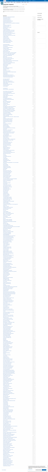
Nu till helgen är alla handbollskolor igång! (7, 227)
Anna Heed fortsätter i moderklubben (7, 441)
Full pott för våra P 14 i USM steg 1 (6, 215)
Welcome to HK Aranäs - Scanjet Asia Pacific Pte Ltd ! (8, 393)
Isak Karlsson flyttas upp (5, 389)
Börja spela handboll (5, 97)
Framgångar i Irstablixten (5, 36)
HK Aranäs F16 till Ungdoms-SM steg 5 (7, 151)
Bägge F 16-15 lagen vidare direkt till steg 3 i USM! (8, 213)
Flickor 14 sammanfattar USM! (6, 177)
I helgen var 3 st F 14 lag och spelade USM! (7, 220)
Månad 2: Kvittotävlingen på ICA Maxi (7, 101)
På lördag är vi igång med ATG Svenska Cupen (8, 95)
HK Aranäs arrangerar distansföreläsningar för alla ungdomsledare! (10, 286)
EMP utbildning (4, 339)
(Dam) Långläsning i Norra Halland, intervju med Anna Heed (9, 106)
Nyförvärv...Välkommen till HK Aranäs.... (7, 283)
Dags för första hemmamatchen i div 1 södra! (8, 326)
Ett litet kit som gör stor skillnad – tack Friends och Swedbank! (9, 52)
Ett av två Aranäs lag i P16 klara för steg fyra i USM (8, 58)
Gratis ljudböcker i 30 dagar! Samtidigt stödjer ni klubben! (9, 400)
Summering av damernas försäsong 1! (7, 378)
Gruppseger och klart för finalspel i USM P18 (7, 41)
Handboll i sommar (5, 105)
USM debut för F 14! (5, 222)
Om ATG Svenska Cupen (5, 94)
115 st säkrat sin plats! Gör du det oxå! (7, 386)
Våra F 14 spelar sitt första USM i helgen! (7, 323)
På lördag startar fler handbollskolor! (7, 334)
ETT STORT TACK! (5, 163)
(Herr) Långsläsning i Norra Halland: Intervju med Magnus (9, 110)
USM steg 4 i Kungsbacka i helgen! (6, 176)
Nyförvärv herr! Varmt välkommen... (6, 274)
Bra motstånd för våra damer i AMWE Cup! (7, 343)
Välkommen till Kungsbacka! (6, 269)
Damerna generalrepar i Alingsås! (6, 335)
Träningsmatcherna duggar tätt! (6, 345)
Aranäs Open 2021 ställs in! (6, 275)
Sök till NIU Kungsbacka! (5, 211)
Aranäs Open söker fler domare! (6, 174)
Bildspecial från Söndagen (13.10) (6, 147)
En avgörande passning (5, 403)
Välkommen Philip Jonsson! (6, 387)
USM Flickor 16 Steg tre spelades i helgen (7, 55)
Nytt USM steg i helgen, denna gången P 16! (7, 461)
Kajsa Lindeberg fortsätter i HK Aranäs (7, 433)
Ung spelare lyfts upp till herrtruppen (7, 233)
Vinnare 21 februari (5, 281)
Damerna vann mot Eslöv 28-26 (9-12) (7, 436)
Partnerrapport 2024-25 (5, 103)
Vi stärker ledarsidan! (5, 158)
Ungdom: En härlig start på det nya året (7, 59)
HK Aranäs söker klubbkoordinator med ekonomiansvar (9, 93)
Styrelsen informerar (5, 276)
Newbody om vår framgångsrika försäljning (7, 114)
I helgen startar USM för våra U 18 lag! (7, 332)
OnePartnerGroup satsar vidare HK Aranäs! (7, 383)
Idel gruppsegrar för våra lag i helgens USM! (7, 462)
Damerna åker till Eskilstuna (6, 457)
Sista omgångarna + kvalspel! (6, 279)
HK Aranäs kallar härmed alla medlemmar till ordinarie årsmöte (9, 267)
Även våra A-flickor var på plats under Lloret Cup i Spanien (9, 35)
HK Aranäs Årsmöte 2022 (5, 165)
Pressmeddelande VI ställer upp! (6, 285)
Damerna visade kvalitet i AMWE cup (7, 341)
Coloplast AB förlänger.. (5, 402)
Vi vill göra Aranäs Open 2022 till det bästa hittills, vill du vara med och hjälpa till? (11, 226)
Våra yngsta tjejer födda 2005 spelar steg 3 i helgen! (8, 452)
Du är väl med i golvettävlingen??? (6, 224)
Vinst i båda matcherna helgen (6, 44)
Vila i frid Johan (4, 157)
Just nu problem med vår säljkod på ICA (7, 49)
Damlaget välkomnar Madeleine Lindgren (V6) (8, 118)
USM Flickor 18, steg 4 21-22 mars (6, 39)
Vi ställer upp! (4, 284)
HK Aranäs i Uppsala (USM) (6, 115)
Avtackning (4, 117)
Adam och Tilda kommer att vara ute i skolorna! (8, 342)
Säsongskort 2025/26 (5, 96)
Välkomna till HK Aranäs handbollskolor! (7, 327)
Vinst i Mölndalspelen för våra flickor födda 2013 (8, 107)
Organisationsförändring (5, 377)
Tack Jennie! (4, 154)
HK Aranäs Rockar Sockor (6, 37)
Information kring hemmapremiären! (7, 328)
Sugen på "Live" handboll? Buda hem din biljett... (8, 319)
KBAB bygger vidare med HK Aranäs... (7, 391)
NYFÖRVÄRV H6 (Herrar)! (5, 290)
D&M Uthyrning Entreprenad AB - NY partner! (7, 288)
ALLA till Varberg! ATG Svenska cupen (7, 156)
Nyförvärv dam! (4, 169)
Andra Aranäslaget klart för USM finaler (7, 40)
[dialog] (37, 468)
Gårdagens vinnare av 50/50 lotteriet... (7, 230)
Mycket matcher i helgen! (5, 223)
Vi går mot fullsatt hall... (5, 216)
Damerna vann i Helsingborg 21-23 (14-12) (7, 443)
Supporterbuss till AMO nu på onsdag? (7, 175)
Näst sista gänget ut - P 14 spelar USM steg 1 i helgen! (8, 322)
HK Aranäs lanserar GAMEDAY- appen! (7, 337)
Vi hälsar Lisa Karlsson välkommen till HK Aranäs (8, 390)
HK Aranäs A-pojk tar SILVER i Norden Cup (7, 61)
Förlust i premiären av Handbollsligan (7, 232)
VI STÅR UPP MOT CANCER (6, 48)
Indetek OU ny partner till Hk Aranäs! (7, 212)
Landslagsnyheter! (5, 161)
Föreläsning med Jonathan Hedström (7, 167)
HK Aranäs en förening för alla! (6, 273)
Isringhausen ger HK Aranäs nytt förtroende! (7, 392)
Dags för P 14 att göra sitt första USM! (7, 217)
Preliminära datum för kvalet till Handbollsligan (8, 277)
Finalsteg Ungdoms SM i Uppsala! (6, 166)
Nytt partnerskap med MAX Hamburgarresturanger (8, 99)
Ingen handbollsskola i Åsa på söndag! (7, 324)
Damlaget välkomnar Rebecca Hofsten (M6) (7, 120)
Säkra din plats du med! (5, 395)
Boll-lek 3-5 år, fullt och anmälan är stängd (7, 57)
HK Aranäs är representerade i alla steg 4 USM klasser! (8, 447)
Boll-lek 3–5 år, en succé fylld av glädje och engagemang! (9, 53)
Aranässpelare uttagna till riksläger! (6, 160)
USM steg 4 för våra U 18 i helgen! (6, 173)
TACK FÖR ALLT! (4, 262)
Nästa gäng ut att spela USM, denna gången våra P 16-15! (9, 331)
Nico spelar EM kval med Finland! (6, 265)
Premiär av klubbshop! (5, 401)
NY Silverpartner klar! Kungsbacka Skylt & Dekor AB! (8, 379)
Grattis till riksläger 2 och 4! (6, 159)
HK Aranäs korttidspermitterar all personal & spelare (8, 406)
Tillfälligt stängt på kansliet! (6, 278)
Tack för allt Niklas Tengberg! (6, 320)
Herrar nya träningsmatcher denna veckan (7, 347)
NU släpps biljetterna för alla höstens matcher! (8, 225)
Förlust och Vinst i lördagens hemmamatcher (7, 47)
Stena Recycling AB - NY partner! (6, 376)
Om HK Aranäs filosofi (5, 46)
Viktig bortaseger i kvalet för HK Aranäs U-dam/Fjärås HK (9, 33)
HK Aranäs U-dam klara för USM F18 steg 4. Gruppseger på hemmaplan (10, 60)
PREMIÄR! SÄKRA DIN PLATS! (6, 394)
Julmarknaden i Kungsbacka (8, 4)
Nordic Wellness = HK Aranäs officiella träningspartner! (9, 434)
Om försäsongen (5, 100)
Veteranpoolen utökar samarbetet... (6, 446)
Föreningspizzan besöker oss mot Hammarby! (8, 455)
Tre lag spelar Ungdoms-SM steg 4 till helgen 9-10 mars (9, 152)
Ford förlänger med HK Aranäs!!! (6, 448)
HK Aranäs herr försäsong (6, 382)
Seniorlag (8, 0)
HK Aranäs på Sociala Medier (6, 38)
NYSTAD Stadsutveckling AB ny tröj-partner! (7, 380)
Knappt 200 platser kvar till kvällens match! (7, 171)
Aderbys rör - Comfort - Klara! (6, 384)
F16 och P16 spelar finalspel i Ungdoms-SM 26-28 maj (8, 150)
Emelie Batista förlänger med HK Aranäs (7, 444)
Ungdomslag (12, 0)
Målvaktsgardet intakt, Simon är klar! (7, 459)
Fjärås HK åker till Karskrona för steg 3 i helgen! (8, 449)
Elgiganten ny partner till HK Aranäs (6, 450)
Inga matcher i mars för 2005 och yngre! (7, 280)
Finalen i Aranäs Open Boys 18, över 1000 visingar (8, 111)
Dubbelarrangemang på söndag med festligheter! (8, 435)
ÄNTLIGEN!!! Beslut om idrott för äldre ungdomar (8, 287)
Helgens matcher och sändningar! (6, 321)
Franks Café (4, 218)
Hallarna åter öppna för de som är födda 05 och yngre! (8, 291)
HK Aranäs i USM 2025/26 (5, 50)
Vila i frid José (4, 210)
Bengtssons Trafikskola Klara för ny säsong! (7, 346)
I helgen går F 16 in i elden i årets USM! (7, 214)
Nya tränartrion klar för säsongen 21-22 (7, 268)
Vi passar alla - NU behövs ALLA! (6, 405)
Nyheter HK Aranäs (5, 56)
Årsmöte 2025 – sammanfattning (6, 102)
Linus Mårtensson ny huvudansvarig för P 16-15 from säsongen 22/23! (10, 204)
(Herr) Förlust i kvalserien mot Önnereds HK (7, 119)
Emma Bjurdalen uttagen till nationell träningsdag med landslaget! (10, 437)
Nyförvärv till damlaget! (5, 164)
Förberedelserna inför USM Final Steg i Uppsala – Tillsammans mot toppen (11, 116)
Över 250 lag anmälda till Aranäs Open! (7, 172)
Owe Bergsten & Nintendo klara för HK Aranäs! (8, 207)
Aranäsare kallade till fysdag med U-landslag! (8, 264)
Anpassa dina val (30, 469)
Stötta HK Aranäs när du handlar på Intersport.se (8, 45)
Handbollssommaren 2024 (6, 149)
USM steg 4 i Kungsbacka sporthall (6, 42)
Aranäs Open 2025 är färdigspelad (6, 112)
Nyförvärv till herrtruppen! (5, 209)
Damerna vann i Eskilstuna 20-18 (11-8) (7, 456)
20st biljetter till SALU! (5, 325)
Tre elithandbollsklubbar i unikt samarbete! (7, 270)
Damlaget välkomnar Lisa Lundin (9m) (7, 113)
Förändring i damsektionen (6, 272)
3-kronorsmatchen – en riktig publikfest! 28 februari (8, 54)
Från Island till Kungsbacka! (6, 289)
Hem (5, 0)
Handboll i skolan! (5, 205)
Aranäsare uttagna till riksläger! (6, 442)
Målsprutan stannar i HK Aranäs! (6, 454)
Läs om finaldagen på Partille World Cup (7, 98)
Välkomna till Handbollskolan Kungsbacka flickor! (8, 333)
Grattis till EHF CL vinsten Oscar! (6, 104)
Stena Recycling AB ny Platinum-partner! (7, 266)
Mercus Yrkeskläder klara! (5, 397)
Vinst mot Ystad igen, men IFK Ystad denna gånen (8, 91)
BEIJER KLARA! (4, 338)
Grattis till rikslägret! (5, 168)
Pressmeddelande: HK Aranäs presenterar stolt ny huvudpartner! (9, 271)
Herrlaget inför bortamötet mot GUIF (7, 282)
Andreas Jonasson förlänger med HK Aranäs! (8, 460)
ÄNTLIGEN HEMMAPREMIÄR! (6, 234)
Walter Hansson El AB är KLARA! (6, 396)
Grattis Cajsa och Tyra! (5, 229)
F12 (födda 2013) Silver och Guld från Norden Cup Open (9, 62)
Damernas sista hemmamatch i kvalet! (7, 170)
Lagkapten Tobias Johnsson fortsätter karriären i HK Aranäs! (9, 440)
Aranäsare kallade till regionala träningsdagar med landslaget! (9, 221)
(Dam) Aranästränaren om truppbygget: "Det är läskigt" (9, 108)
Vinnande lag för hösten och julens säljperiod (8, 445)
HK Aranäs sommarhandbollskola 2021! (7, 263)
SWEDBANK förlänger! (5, 340)
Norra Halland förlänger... (5, 404)
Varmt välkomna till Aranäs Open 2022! (7, 208)
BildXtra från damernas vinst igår (6, 51)
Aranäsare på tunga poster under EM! (7, 463)
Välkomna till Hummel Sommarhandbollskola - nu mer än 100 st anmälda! (10, 162)
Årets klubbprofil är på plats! (6, 399)
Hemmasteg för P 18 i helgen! (6, 451)
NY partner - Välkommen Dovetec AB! (7, 336)
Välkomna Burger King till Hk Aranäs (7, 153)
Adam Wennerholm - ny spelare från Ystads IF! (8, 438)
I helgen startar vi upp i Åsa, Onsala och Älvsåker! (8, 231)
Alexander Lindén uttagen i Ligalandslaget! (7, 219)
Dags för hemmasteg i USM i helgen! (7, 228)
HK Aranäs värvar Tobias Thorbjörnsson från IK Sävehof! (9, 439)
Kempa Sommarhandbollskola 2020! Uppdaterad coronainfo (9, 398)
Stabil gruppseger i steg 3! (6, 453)
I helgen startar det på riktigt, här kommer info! (8, 330)
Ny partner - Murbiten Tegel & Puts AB (7, 381)
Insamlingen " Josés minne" (6, 206)
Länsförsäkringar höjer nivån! (6, 385)
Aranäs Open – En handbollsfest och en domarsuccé (8, 109)
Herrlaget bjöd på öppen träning (6, 148)
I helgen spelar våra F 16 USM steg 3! (7, 458)
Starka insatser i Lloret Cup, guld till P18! (7, 34)
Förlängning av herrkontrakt (6, 348)
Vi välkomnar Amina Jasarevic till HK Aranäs (7, 388)
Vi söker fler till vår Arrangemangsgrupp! (7, 92)
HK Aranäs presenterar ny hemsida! (6, 329)
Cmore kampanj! (5, 155)
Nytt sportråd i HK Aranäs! (6, 344)
